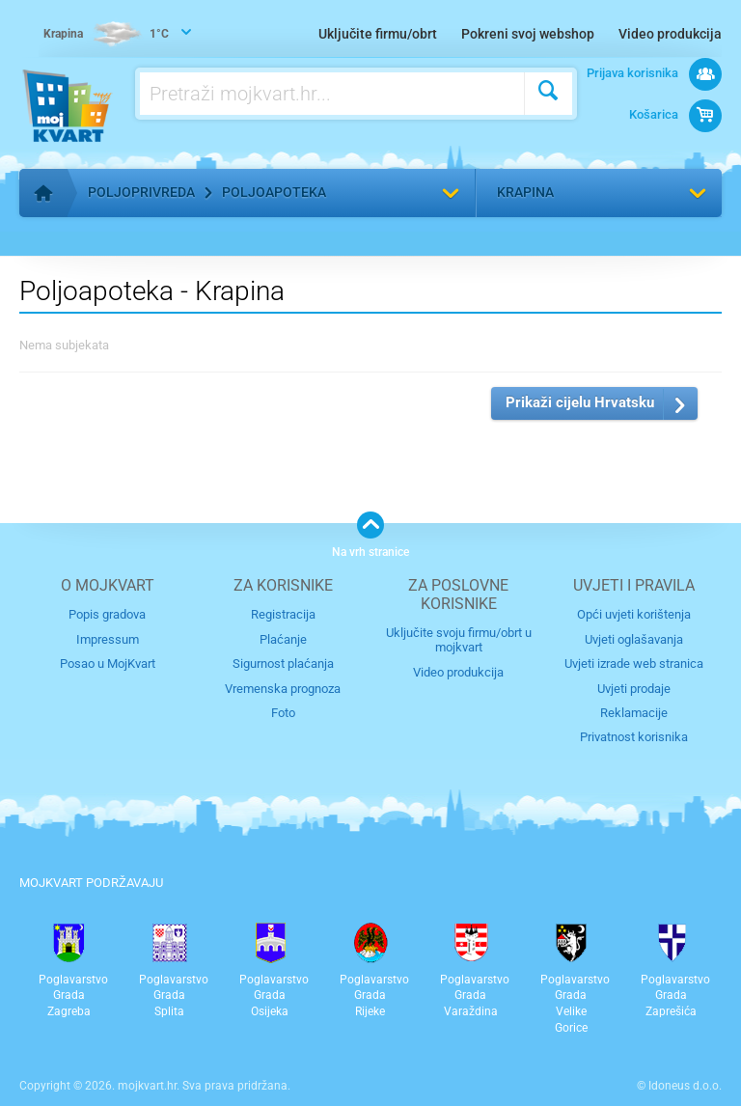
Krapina (525, 192)
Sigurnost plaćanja (283, 663)
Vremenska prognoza (283, 688)
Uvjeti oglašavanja (634, 639)
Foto (283, 712)
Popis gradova (107, 614)
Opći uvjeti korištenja (634, 614)
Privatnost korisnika (634, 737)
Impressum (107, 639)
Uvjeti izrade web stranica (633, 663)
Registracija (283, 614)
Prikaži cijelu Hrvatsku (580, 402)
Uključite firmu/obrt (377, 33)
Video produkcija (670, 33)
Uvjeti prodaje (634, 688)
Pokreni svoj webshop (527, 33)
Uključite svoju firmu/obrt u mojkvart (459, 639)
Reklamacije (634, 712)
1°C (106, 34)
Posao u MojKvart (107, 663)
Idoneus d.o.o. (685, 1085)
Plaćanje (283, 639)
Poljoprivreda (141, 192)
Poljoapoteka (274, 192)
